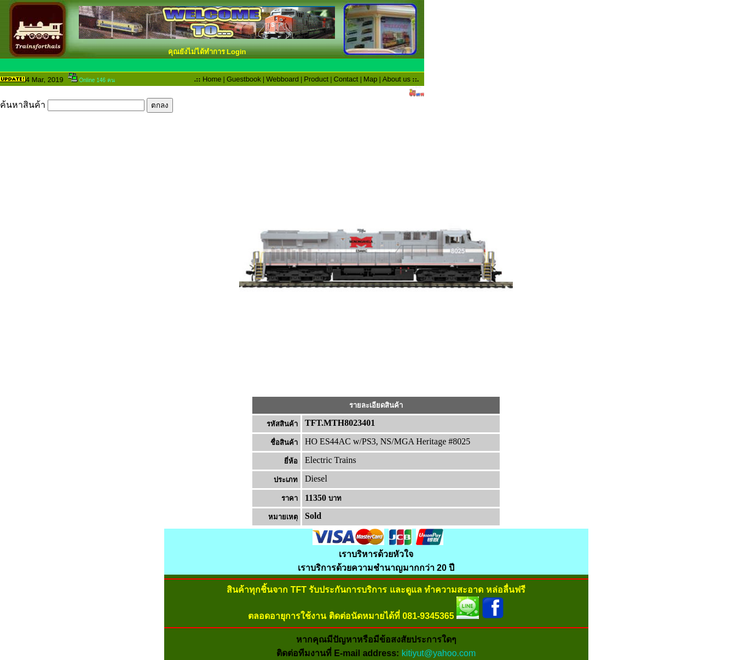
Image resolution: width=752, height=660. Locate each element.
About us (396, 79)
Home (212, 79)
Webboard (282, 79)
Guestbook (244, 79)
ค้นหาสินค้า (86, 104)
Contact (346, 79)
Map (370, 79)
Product (316, 79)
